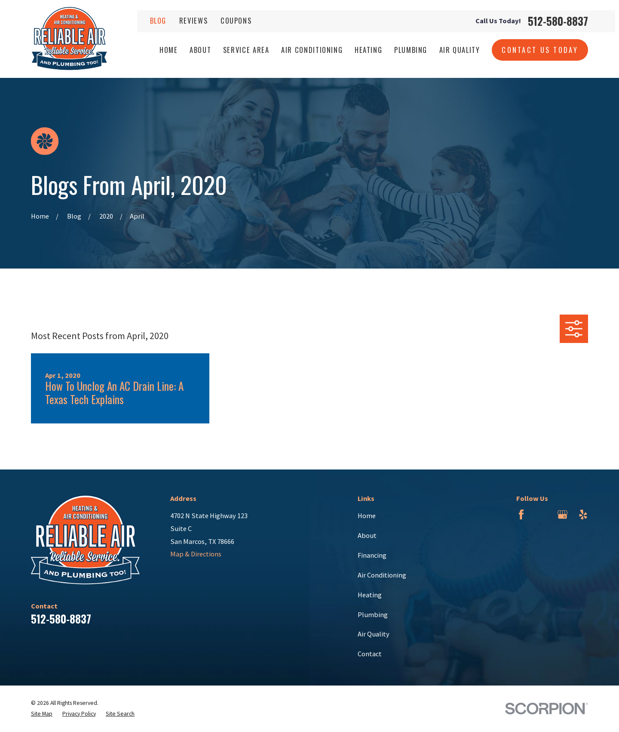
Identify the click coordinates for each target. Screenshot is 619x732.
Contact (370, 653)
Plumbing (373, 614)
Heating (370, 594)
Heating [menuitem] (369, 49)
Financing (372, 555)
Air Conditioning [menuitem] (312, 49)
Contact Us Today (540, 49)
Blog (158, 20)
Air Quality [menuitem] (459, 49)
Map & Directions (195, 554)
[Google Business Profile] (562, 514)
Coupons (236, 20)
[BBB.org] (542, 514)
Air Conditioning (382, 575)
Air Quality (373, 634)
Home (367, 515)
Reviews (193, 20)
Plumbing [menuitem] (410, 49)
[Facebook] (521, 514)
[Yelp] (583, 514)
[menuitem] (41, 714)
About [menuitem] (200, 49)
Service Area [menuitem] (246, 49)
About (367, 535)
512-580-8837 (558, 21)
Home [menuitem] (168, 49)
